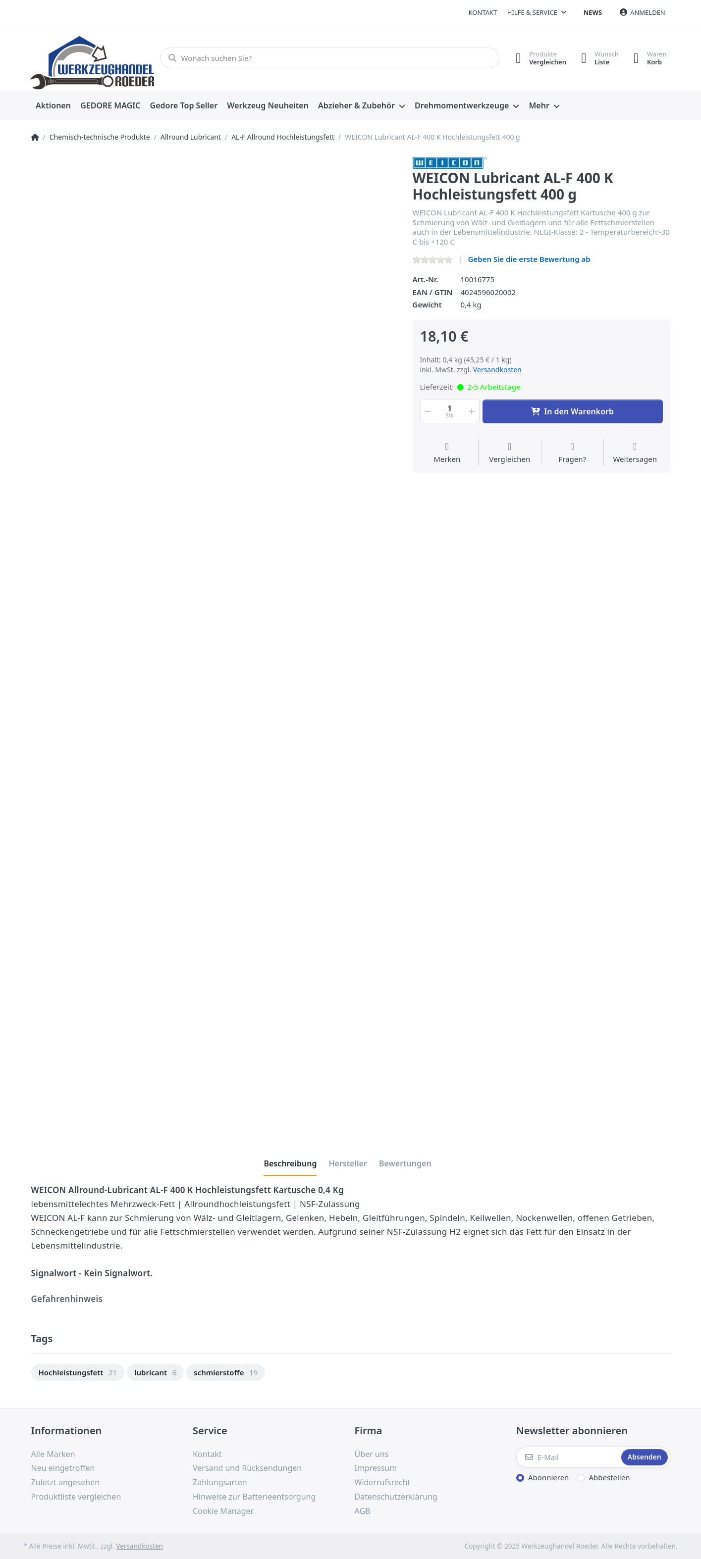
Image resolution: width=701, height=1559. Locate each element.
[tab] (290, 1163)
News (593, 12)
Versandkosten (497, 369)
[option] (78, 1372)
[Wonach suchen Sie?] (329, 58)
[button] (427, 411)
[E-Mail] (567, 1457)
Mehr (539, 105)
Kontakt (483, 12)
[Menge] (450, 411)
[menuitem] (53, 106)
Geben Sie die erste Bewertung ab (529, 259)
